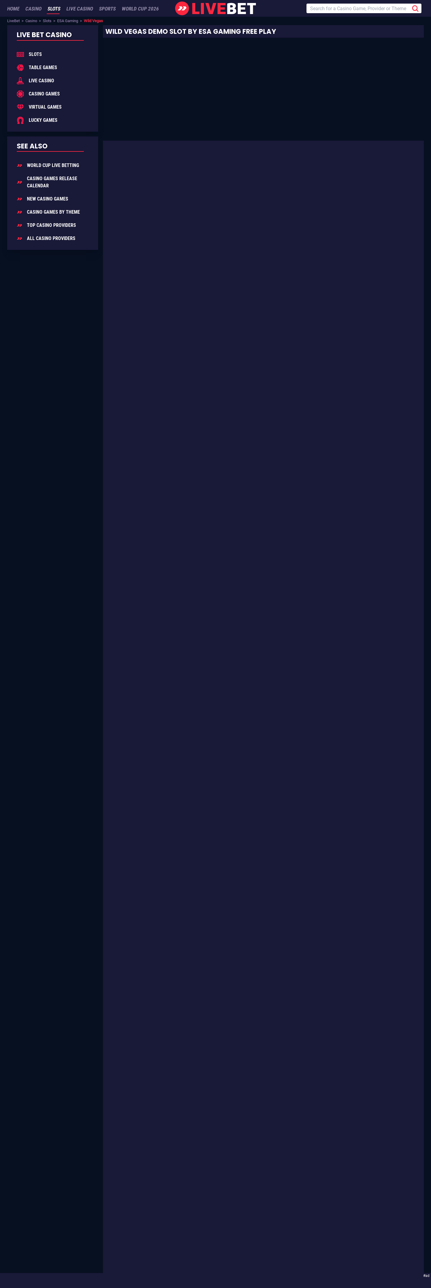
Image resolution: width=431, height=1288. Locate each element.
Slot (267, 186)
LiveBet (13, 21)
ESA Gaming (67, 21)
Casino (31, 21)
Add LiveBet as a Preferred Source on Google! (79, 1250)
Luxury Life (258, 435)
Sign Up (122, 1223)
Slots (47, 21)
